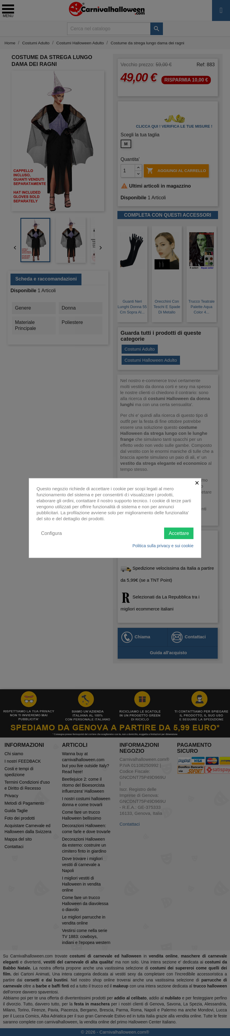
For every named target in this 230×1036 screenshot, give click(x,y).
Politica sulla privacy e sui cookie (162, 545)
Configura (51, 533)
